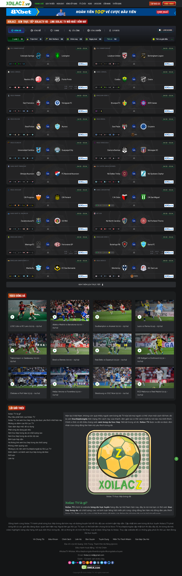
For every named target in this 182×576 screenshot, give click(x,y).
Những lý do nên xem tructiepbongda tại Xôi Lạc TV (29, 449)
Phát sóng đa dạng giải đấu (19, 430)
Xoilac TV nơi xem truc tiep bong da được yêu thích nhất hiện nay (35, 420)
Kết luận (11, 455)
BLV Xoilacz (54, 39)
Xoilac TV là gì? (14, 414)
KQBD (90, 3)
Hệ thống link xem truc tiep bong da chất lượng (27, 442)
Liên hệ (11, 458)
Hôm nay (74, 39)
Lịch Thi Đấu (50, 3)
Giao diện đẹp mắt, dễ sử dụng (21, 427)
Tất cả (112, 39)
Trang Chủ (39, 3)
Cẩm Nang (107, 3)
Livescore (97, 3)
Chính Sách (66, 539)
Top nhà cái (155, 3)
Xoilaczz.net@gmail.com (94, 555)
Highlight (60, 3)
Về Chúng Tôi (38, 539)
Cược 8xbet (169, 3)
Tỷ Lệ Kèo (82, 3)
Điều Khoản (53, 539)
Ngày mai (94, 39)
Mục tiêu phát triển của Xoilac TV (21, 417)
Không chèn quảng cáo (18, 446)
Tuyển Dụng (117, 3)
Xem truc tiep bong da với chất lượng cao (25, 433)
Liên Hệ (78, 539)
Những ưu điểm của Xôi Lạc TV (21, 423)
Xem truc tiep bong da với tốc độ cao (23, 436)
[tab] (16, 30)
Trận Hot (34, 39)
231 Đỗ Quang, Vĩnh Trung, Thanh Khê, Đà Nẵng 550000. (94, 544)
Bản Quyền (90, 539)
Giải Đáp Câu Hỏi (142, 539)
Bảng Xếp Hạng (71, 3)
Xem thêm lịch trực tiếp (91, 285)
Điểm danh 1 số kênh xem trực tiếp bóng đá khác (28, 452)
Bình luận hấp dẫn (15, 439)
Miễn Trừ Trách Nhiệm (122, 539)
